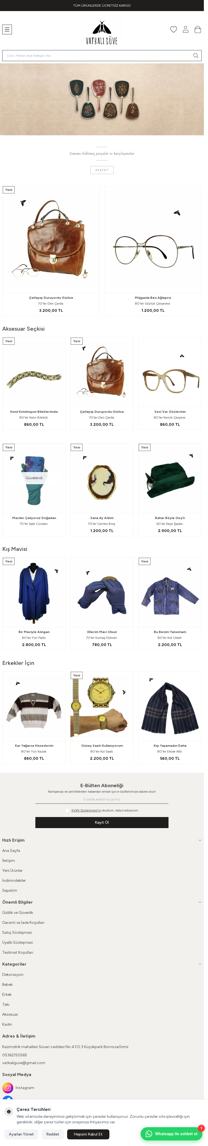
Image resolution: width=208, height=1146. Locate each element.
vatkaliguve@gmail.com (23, 1063)
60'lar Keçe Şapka (169, 524)
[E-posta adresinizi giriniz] (101, 799)
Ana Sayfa (11, 850)
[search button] (195, 55)
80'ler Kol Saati (102, 751)
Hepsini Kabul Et (88, 1134)
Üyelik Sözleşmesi (17, 942)
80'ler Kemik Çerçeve (170, 417)
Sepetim (9, 890)
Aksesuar (10, 1014)
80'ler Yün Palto (34, 638)
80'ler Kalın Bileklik (34, 417)
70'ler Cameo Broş (102, 524)
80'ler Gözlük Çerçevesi (153, 303)
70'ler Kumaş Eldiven (102, 638)
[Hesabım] (185, 29)
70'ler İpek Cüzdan (34, 524)
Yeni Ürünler (12, 870)
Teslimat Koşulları (17, 952)
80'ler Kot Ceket (169, 638)
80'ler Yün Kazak (34, 751)
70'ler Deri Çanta (51, 303)
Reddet (52, 1134)
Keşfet (102, 170)
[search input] (102, 55)
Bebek (7, 984)
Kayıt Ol (102, 822)
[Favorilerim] (173, 29)
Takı (5, 1004)
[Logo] (102, 29)
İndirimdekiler (14, 880)
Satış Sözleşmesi (17, 932)
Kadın (7, 1024)
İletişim (8, 860)
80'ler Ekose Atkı (170, 751)
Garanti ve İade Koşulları (23, 922)
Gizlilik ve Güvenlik (17, 912)
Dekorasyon (12, 974)
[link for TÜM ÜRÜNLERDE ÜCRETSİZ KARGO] (102, 5)
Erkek (7, 994)
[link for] (102, 99)
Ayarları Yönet (21, 1134)
